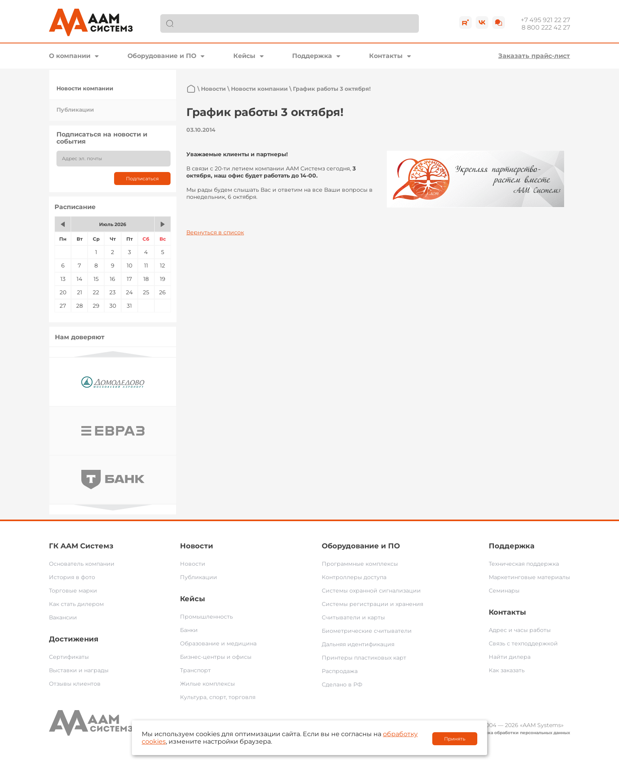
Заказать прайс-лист (534, 56)
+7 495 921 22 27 (545, 20)
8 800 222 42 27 (545, 27)
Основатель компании (81, 563)
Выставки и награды (79, 670)
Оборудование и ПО (162, 56)
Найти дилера (510, 656)
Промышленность (206, 616)
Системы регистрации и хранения (372, 604)
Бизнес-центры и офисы (215, 656)
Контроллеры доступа (354, 577)
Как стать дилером (76, 604)
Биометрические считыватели (367, 630)
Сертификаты (69, 656)
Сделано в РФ (342, 684)
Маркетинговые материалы (529, 577)
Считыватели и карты (353, 617)
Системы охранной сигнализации (371, 590)
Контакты (386, 56)
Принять (454, 739)
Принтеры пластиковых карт (364, 657)
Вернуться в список (215, 232)
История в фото (72, 577)
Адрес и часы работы (520, 630)
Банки (189, 630)
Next (112, 507)
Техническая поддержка (524, 563)
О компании (69, 56)
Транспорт (195, 670)
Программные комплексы (360, 563)
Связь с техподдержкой (523, 643)
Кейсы (244, 56)
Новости (213, 88)
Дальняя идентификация (358, 644)
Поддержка (312, 56)
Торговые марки (73, 590)
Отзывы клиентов (75, 683)
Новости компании (84, 88)
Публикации (75, 109)
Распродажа (340, 671)
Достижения (73, 639)
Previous (112, 354)
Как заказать (507, 670)
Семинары (504, 590)
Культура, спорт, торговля (217, 697)
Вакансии (63, 617)
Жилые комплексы (207, 683)
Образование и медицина (218, 643)
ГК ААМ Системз (81, 546)
